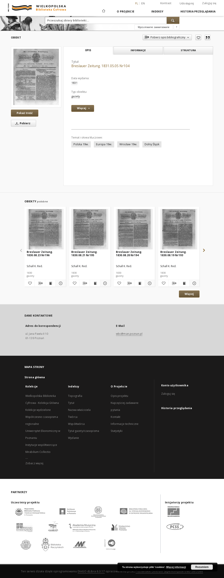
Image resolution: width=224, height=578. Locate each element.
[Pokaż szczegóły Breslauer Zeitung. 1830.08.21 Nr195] (105, 283)
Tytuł (71, 403)
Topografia (75, 396)
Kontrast (165, 3)
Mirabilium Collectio (38, 452)
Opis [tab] (88, 50)
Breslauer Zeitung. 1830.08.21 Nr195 (84, 253)
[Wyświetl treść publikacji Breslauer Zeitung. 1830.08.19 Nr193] (184, 283)
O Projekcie (125, 11)
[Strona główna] (103, 11)
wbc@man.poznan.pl (129, 334)
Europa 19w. (104, 144)
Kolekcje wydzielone (38, 410)
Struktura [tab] (188, 50)
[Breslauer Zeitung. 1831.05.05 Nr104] (36, 77)
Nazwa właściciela (79, 410)
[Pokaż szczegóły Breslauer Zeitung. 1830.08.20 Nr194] (149, 283)
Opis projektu (119, 396)
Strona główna (34, 377)
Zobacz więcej (34, 463)
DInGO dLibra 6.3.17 (91, 571)
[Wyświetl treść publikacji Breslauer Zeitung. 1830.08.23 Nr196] (50, 283)
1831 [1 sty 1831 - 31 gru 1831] (74, 83)
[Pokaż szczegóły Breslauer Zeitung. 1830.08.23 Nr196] (60, 283)
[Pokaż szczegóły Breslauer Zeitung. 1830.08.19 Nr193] (194, 283)
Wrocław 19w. (128, 144)
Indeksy (157, 11)
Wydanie (73, 438)
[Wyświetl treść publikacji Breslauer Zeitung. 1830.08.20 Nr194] (139, 283)
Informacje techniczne (124, 424)
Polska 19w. (81, 144)
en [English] (143, 3)
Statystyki (116, 431)
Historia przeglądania (197, 11)
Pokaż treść (25, 113)
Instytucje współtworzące (41, 445)
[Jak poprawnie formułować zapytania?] (176, 27)
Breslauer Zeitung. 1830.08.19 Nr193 (173, 253)
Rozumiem (202, 567)
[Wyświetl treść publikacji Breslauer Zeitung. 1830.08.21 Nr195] (95, 283)
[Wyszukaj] (173, 20)
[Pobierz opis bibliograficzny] (40, 283)
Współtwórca (76, 424)
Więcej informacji (176, 567)
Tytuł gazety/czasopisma (83, 431)
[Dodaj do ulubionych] (198, 37)
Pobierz (22, 123)
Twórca (72, 417)
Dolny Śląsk (152, 144)
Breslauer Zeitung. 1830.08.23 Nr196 (40, 253)
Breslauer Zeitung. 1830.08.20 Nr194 (129, 253)
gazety (75, 96)
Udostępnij (187, 3)
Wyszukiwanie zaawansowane (154, 27)
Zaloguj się (209, 3)
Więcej (189, 294)
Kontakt (115, 417)
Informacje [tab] (138, 50)
